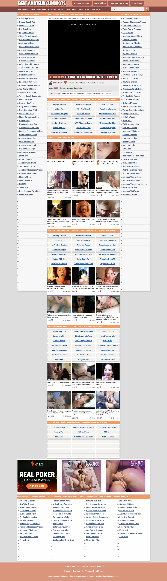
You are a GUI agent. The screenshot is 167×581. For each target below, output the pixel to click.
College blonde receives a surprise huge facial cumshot (107, 220)
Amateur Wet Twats (27, 163)
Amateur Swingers (27, 50)
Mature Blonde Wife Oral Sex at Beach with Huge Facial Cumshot (107, 413)
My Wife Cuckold (26, 26)
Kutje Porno (24, 121)
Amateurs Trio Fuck (27, 145)
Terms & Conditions (94, 571)
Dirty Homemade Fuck (28, 106)
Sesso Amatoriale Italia (29, 47)
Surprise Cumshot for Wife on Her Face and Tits (83, 220)
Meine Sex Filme (26, 194)
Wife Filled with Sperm (29, 64)
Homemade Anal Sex (28, 124)
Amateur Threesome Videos (31, 170)
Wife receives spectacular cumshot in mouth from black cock (83, 413)
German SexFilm (26, 103)
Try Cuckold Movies (27, 89)
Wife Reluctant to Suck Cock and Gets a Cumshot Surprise (83, 287)
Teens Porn (24, 187)
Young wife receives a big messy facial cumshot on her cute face (58, 221)
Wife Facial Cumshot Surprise (58, 382)
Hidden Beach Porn (27, 22)
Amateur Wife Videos (28, 173)
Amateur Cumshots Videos (92, 566)
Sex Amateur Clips (27, 149)
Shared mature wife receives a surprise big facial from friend (83, 191)
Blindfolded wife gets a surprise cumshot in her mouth (59, 412)
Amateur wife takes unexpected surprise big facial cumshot (83, 383)
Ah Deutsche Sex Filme (29, 68)
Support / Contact (72, 571)
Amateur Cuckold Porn (29, 128)
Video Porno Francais (28, 36)
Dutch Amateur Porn (28, 135)
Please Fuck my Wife (28, 78)
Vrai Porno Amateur (27, 152)
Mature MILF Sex (26, 71)
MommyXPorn (25, 177)
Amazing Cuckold (26, 18)
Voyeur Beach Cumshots (30, 96)
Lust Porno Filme (26, 142)
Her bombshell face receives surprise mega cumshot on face (108, 191)
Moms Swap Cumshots (29, 117)
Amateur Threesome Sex (30, 85)
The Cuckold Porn (27, 166)
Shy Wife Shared (26, 33)
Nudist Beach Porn (27, 75)
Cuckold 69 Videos (27, 61)
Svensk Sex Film (26, 114)
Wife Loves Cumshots (28, 54)
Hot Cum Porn (25, 29)
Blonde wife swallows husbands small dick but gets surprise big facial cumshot (107, 317)
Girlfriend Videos (26, 43)
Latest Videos (100, 3)
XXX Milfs (23, 184)
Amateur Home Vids (28, 57)
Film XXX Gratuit (26, 99)
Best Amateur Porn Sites (30, 191)
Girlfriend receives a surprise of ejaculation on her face (108, 287)
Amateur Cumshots (82, 3)
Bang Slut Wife (25, 159)
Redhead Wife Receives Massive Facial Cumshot (56, 287)
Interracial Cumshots (28, 82)
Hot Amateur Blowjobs (29, 40)
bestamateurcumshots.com (58, 576)
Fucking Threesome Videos (31, 131)
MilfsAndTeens (25, 180)
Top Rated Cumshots (119, 3)
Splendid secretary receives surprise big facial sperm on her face (57, 192)
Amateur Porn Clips (27, 138)
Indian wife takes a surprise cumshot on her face (82, 316)
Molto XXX (23, 156)
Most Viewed (137, 3)
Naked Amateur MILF (28, 110)
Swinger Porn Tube (27, 92)
